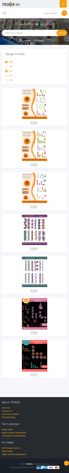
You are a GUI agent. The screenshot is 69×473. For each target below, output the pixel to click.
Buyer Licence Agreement (14, 432)
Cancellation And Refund (13, 436)
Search (61, 33)
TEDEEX (29, 464)
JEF (8, 71)
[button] (35, 54)
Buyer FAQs (7, 429)
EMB (9, 62)
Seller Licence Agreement (14, 454)
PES (8, 75)
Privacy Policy (8, 417)
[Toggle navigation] (4, 13)
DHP (9, 80)
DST (9, 66)
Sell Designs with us (11, 448)
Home (27, 40)
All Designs (39, 40)
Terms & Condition (10, 414)
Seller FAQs (7, 451)
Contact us (7, 411)
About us (6, 408)
